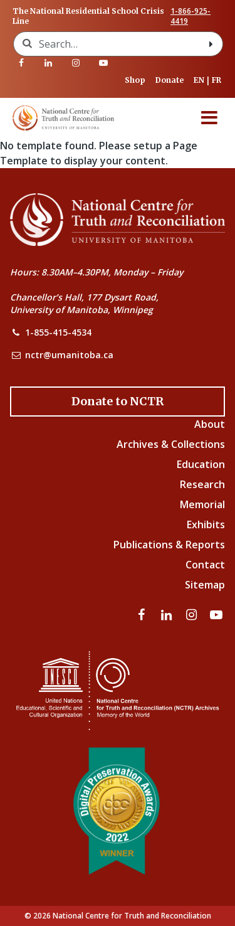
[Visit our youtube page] (103, 62)
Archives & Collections (171, 444)
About (209, 424)
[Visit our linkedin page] (49, 62)
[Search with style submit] (211, 43)
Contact (205, 565)
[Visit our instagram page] (76, 62)
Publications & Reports (169, 544)
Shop (135, 80)
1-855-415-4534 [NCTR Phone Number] (58, 332)
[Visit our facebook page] (21, 62)
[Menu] (209, 118)
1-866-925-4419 (190, 16)
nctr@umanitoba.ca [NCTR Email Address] (69, 355)
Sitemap (205, 585)
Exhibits (206, 524)
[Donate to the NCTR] (117, 401)
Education (201, 464)
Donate (169, 80)
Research (202, 484)
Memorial (202, 504)
